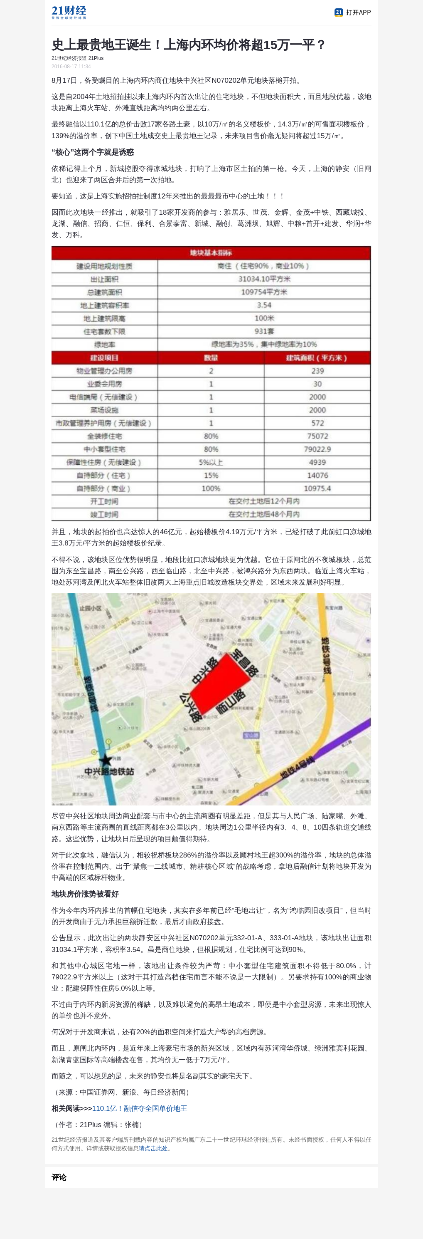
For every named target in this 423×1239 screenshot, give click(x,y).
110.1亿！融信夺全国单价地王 (140, 1109)
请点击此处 (153, 1148)
